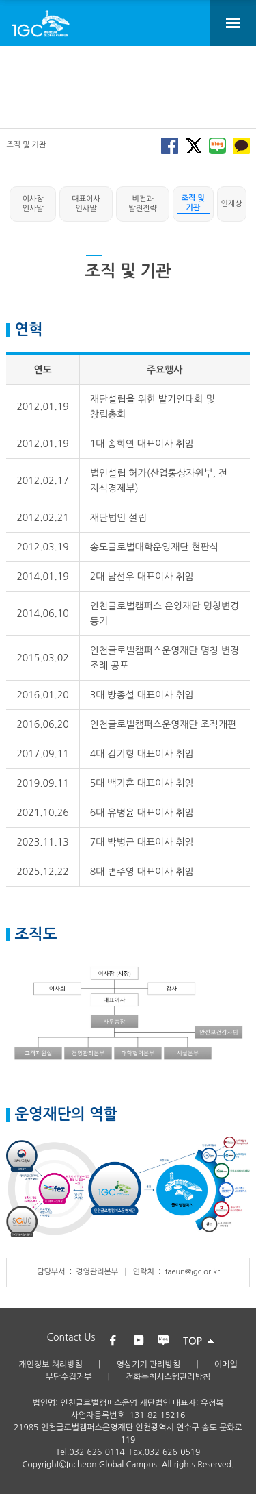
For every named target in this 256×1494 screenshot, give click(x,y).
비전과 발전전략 (142, 203)
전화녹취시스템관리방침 (168, 1377)
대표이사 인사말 (86, 203)
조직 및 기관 (193, 203)
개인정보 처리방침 (50, 1364)
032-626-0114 (96, 1452)
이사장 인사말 (33, 203)
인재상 (231, 203)
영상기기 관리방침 (149, 1364)
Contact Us (71, 1337)
